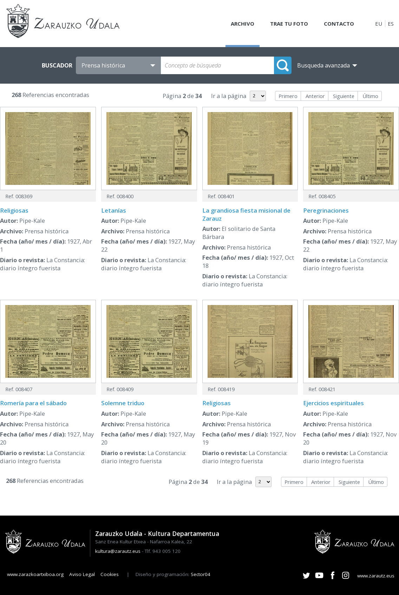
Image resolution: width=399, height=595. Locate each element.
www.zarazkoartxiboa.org (35, 574)
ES (391, 23)
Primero (288, 95)
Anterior (315, 95)
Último (370, 95)
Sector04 (200, 574)
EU (378, 23)
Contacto (339, 23)
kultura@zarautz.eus (117, 551)
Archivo (242, 23)
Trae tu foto (289, 23)
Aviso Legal (82, 574)
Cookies (109, 574)
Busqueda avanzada (323, 65)
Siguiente (343, 95)
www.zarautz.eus (375, 576)
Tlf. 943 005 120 (163, 551)
